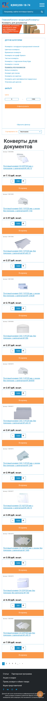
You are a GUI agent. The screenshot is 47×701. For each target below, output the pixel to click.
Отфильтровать (23, 106)
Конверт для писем (12, 73)
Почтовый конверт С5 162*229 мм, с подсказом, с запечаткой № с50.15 (18, 507)
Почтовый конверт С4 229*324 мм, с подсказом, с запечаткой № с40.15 (18, 167)
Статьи (6, 674)
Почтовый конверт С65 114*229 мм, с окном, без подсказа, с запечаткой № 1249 (21, 464)
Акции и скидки (9, 678)
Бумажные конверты (13, 52)
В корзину (23, 188)
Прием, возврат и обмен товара (16, 682)
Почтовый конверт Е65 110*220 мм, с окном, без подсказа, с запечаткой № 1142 (21, 210)
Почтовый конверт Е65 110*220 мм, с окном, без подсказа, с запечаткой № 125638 (21, 294)
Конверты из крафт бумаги (15, 55)
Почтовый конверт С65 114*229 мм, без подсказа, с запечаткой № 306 (19, 337)
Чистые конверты (12, 58)
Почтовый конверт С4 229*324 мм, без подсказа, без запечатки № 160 (19, 592)
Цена (7, 95)
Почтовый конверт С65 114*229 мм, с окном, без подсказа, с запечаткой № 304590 (21, 379)
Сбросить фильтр (23, 125)
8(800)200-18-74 (20, 5)
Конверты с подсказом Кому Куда (18, 61)
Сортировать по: (11, 131)
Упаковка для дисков (13, 82)
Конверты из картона (13, 76)
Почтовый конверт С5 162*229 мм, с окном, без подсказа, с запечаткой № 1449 (22, 549)
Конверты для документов (15, 67)
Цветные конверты (12, 49)
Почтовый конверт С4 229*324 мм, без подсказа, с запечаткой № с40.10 (19, 634)
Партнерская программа (22, 674)
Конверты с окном (12, 64)
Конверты (34, 20)
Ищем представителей (12, 686)
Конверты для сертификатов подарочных (21, 79)
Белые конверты (11, 70)
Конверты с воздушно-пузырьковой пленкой (22, 46)
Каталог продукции (19, 20)
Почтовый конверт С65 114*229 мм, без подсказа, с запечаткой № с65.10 (19, 422)
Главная (6, 20)
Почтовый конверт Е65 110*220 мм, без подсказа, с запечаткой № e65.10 (19, 252)
